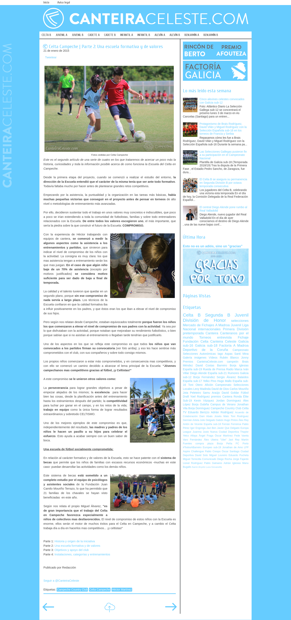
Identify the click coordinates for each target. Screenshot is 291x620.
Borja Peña (224, 443)
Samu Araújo (211, 392)
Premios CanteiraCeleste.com (203, 361)
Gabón (219, 420)
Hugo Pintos (231, 420)
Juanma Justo (201, 431)
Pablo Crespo (212, 451)
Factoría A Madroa (234, 345)
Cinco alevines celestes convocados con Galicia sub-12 (222, 101)
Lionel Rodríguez (193, 463)
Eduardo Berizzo (198, 412)
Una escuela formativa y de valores (77, 545)
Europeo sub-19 (212, 447)
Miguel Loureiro (218, 455)
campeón (232, 361)
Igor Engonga (198, 428)
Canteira (212, 333)
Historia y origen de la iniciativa (75, 541)
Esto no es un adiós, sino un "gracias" (212, 246)
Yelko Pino (209, 381)
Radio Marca (234, 369)
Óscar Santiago (230, 451)
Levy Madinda (202, 388)
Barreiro (222, 365)
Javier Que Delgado (228, 428)
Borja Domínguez (199, 408)
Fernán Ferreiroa (231, 424)
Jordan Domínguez (228, 400)
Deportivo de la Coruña (205, 350)
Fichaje (243, 337)
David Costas (205, 365)
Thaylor (244, 431)
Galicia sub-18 (206, 345)
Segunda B (217, 315)
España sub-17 (192, 381)
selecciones (240, 321)
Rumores (233, 373)
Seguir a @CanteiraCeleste (61, 580)
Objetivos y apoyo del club (72, 550)
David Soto (201, 455)
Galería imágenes (195, 357)
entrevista (224, 337)
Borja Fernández (204, 377)
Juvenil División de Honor (216, 318)
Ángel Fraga (206, 435)
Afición (209, 384)
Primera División (236, 329)
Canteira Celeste (223, 341)
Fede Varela (241, 435)
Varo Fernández (192, 439)
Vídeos (213, 357)
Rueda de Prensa (214, 369)
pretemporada (193, 333)
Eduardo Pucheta (239, 455)
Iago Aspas (225, 353)
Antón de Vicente (193, 424)
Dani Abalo (206, 416)
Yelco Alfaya (190, 435)
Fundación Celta (195, 341)
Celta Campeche (99, 589)
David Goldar (230, 392)
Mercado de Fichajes (198, 325)
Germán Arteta (191, 420)
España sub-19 (192, 369)
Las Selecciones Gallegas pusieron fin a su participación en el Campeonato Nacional (223, 155)
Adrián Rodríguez (222, 412)
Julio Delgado (207, 420)
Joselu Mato (221, 416)
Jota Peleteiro (192, 392)
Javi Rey (234, 439)
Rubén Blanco (229, 357)
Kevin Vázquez (204, 400)
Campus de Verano (223, 404)
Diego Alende (198, 373)
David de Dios (220, 388)
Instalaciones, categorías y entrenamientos (82, 554)
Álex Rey (243, 420)
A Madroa (222, 325)
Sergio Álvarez (226, 377)
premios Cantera (221, 396)
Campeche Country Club (72, 589)
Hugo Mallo (224, 381)
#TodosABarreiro (192, 447)
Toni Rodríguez (240, 416)
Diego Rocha (224, 459)
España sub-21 (217, 373)
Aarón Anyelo (198, 467)
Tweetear (51, 57)
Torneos (205, 337)
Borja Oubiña (200, 404)
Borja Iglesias (239, 365)
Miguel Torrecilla (192, 459)
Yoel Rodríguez (200, 396)
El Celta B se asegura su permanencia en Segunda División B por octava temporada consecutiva (223, 183)
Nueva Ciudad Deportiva (224, 431)
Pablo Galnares (213, 463)
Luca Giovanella (214, 467)
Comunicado (209, 459)
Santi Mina (241, 353)
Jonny (245, 357)
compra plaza (204, 443)
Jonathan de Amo (232, 447)
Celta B (192, 315)
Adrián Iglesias (232, 463)
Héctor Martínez (122, 589)
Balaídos (243, 377)
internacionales (209, 329)
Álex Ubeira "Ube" (215, 439)
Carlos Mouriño (239, 388)
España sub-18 (212, 424)
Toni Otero (195, 384)
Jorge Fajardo (241, 459)
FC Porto (242, 443)
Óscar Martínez (224, 435)
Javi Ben (211, 428)
